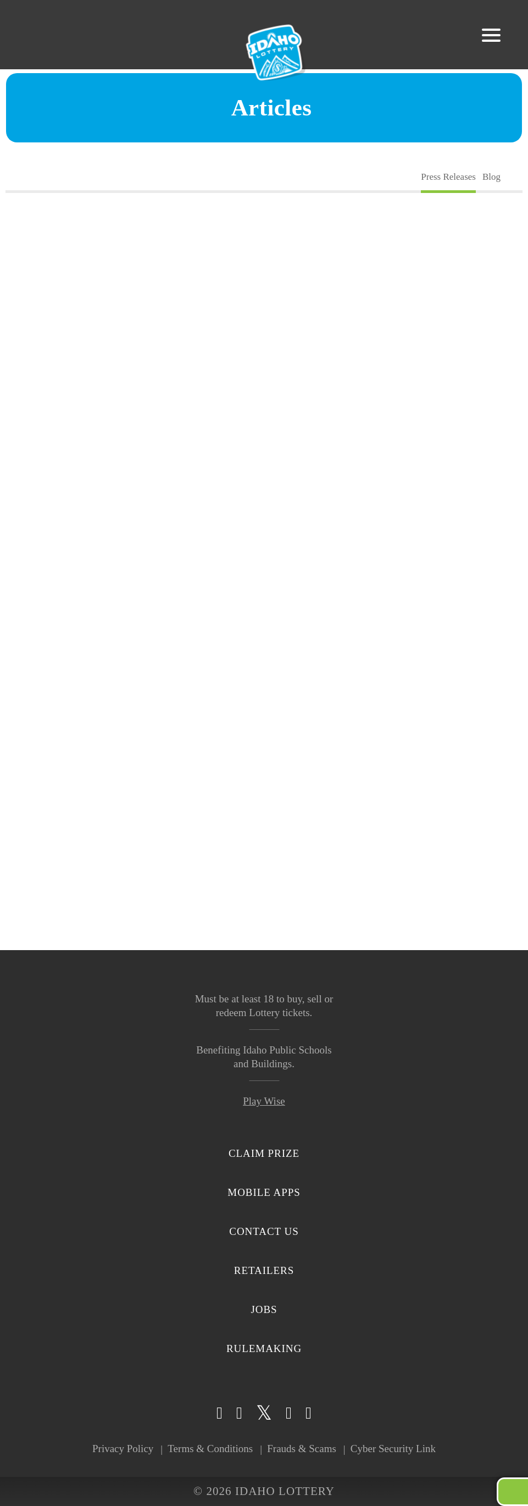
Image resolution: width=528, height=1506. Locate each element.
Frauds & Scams (301, 1448)
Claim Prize (264, 1153)
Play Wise (264, 1101)
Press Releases (448, 177)
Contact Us (263, 1231)
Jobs (264, 1309)
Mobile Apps (263, 1192)
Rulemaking (264, 1348)
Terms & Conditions (210, 1448)
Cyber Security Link (393, 1448)
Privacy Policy (122, 1448)
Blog (491, 177)
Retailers (264, 1270)
